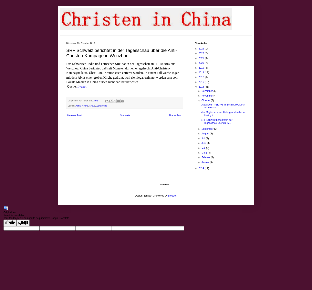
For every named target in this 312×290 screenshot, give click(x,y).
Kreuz (92, 105)
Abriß (78, 105)
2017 (202, 77)
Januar (205, 162)
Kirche (85, 105)
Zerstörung (101, 105)
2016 (202, 82)
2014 (202, 168)
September (207, 128)
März (204, 152)
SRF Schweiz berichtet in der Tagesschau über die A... (216, 121)
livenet (81, 86)
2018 (202, 72)
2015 (202, 86)
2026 (202, 48)
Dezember (207, 91)
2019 (202, 67)
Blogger (172, 195)
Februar (206, 157)
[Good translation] (10, 223)
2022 (202, 53)
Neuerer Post (74, 115)
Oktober (206, 100)
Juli (203, 138)
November (207, 95)
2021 (202, 58)
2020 (202, 63)
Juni (204, 143)
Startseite (125, 115)
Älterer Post (175, 115)
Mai (203, 148)
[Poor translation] (23, 223)
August (205, 133)
